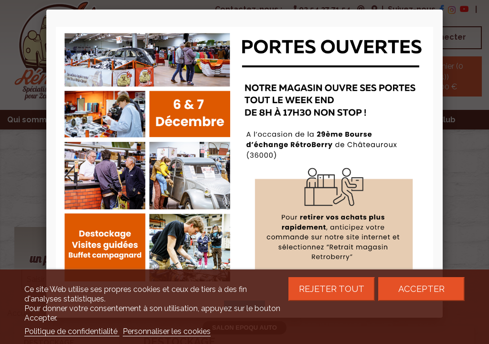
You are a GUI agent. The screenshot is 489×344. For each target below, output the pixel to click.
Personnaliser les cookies (167, 331)
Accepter (421, 289)
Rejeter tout (331, 289)
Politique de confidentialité (71, 331)
